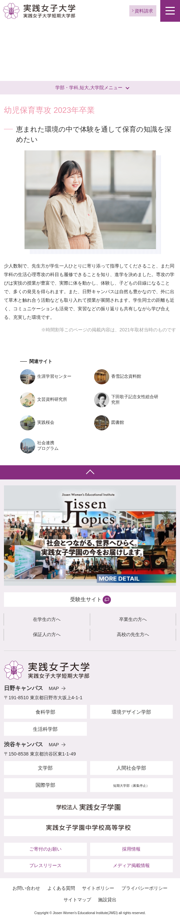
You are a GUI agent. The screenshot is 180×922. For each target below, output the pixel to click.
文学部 (45, 768)
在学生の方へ (47, 619)
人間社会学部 (131, 768)
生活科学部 (45, 729)
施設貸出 (107, 899)
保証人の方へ (47, 634)
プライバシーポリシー (144, 888)
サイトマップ (77, 899)
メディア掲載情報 (131, 865)
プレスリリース (45, 865)
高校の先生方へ (133, 634)
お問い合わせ (26, 888)
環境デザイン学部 (131, 712)
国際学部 (45, 785)
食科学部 (45, 712)
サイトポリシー (98, 888)
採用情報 (131, 849)
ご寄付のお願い (45, 849)
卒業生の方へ (133, 619)
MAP (54, 688)
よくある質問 (61, 888)
